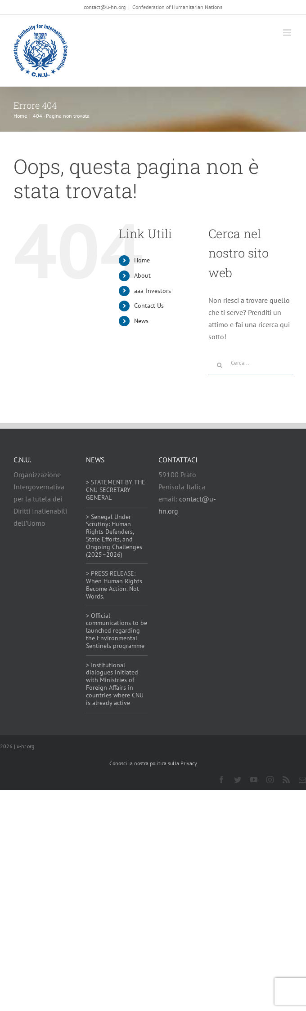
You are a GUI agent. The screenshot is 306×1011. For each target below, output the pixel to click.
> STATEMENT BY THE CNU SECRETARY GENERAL (115, 489)
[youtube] (253, 779)
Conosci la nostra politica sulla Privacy (153, 763)
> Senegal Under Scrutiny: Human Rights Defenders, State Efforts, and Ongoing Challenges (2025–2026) (114, 536)
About (142, 275)
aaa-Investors (152, 291)
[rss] (286, 779)
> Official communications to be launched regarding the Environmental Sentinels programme (116, 631)
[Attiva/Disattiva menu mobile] (287, 32)
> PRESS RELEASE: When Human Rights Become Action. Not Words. (114, 584)
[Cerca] (219, 365)
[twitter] (237, 779)
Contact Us (149, 306)
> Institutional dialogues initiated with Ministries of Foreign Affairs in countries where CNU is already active (115, 684)
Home (142, 260)
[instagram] (270, 779)
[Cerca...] (250, 363)
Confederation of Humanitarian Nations (177, 7)
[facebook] (221, 779)
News (141, 321)
